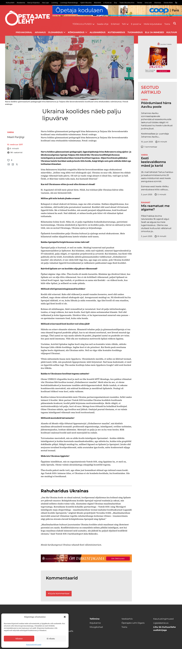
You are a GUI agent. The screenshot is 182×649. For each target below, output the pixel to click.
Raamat (145, 202)
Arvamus (40, 32)
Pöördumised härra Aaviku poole (156, 105)
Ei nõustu (51, 638)
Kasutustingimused (33, 644)
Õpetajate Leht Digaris (133, 623)
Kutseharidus (116, 32)
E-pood (135, 24)
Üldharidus (55, 32)
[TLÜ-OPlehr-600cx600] (157, 57)
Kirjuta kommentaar (59, 593)
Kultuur (171, 32)
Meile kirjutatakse (153, 24)
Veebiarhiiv (127, 619)
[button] (64, 617)
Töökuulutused (82, 24)
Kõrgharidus (76, 32)
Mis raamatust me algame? (155, 207)
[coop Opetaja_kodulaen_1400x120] (117, 10)
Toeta (167, 24)
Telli (124, 24)
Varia (10, 132)
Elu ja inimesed (154, 32)
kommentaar (149, 147)
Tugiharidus (135, 32)
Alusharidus (97, 32)
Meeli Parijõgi (15, 137)
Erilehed (115, 24)
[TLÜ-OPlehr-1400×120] (86, 558)
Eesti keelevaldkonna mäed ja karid (153, 161)
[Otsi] (174, 23)
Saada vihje (102, 24)
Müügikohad (96, 627)
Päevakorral (24, 32)
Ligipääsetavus (160, 623)
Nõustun (19, 638)
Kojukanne (95, 623)
